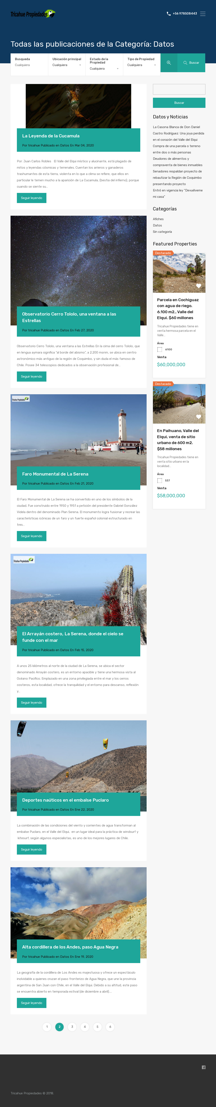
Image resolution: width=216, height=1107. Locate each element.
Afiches (158, 219)
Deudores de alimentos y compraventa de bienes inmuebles (177, 162)
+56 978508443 (185, 13)
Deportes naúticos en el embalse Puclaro (65, 800)
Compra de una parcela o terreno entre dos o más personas (176, 149)
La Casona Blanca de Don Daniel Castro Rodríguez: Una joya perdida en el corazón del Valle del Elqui (178, 133)
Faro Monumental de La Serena (55, 474)
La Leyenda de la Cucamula (51, 135)
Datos (64, 145)
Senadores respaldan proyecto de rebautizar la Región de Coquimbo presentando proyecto (177, 177)
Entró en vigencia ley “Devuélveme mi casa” (178, 193)
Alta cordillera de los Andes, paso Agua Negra (70, 947)
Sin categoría (162, 232)
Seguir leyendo (31, 198)
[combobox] (67, 65)
